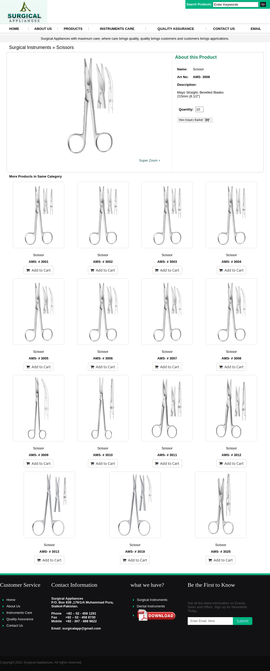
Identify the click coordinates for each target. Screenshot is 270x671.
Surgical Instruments (152, 600)
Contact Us (224, 29)
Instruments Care (117, 29)
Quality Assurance (176, 29)
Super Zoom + (149, 160)
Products (73, 29)
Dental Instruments (151, 606)
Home (10, 600)
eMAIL (256, 29)
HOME (14, 29)
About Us (43, 29)
